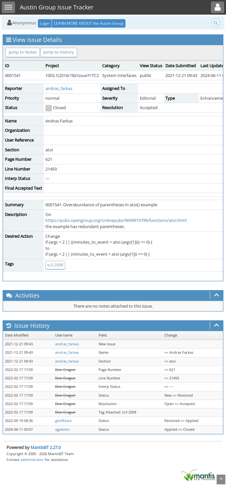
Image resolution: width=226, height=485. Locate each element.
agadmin (62, 429)
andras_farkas (58, 88)
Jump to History (58, 52)
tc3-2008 (55, 265)
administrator (32, 459)
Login (45, 23)
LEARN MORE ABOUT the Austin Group (89, 23)
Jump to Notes (23, 52)
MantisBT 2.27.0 (45, 447)
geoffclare (63, 420)
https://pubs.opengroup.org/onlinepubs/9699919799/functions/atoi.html (115, 220)
